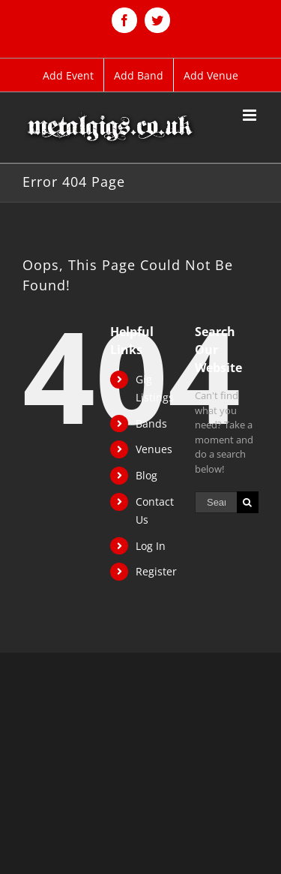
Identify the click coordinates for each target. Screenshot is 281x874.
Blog (146, 475)
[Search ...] (216, 502)
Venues (154, 449)
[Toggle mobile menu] (251, 115)
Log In (151, 546)
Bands (151, 423)
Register (156, 571)
